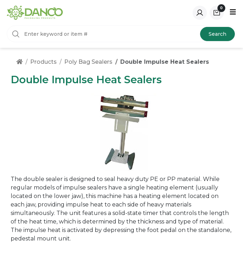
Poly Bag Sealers (88, 61)
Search (217, 34)
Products (43, 61)
